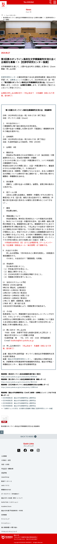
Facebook (25, 450)
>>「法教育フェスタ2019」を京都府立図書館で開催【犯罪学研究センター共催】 (27, 408)
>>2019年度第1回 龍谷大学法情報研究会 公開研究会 (18, 398)
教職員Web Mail (6, 489)
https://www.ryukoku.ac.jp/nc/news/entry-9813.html (19, 382)
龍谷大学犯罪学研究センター (19, 359)
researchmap (5, 477)
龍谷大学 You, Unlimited (3, 4)
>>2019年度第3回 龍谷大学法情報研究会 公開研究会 (18, 403)
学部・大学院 (5, 464)
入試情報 (4, 456)
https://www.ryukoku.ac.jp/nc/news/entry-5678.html (19, 377)
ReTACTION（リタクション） (10, 502)
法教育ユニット (16, 79)
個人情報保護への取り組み (9, 527)
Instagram (38, 450)
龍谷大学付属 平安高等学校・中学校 (12, 510)
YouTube (32, 450)
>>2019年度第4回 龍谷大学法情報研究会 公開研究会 (18, 406)
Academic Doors (6, 506)
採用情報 (4, 515)
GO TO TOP (2, 432)
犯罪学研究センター (9, 77)
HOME (2, 15)
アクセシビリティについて (9, 531)
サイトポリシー (6, 523)
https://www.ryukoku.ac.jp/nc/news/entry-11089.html (19, 387)
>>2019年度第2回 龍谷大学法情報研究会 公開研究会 (18, 400)
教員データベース (6, 481)
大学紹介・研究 (6, 460)
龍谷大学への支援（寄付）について (12, 498)
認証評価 (4, 473)
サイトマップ (5, 519)
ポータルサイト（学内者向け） (10, 494)
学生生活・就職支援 (7, 469)
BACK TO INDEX (28, 436)
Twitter (19, 450)
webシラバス (5, 485)
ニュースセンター (11, 15)
